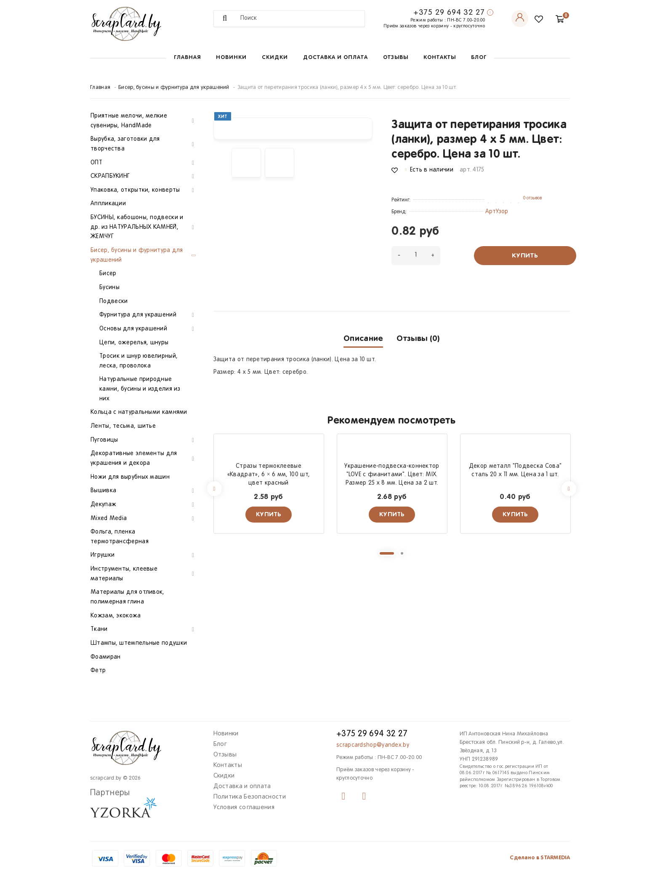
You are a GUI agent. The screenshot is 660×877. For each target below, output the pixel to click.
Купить (525, 255)
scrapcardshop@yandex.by (372, 745)
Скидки (275, 57)
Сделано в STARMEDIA (540, 858)
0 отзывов (532, 198)
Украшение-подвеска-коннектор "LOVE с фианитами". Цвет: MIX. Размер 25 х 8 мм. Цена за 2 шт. (391, 475)
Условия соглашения (243, 807)
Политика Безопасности (249, 797)
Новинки (231, 57)
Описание (363, 339)
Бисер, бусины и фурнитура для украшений (173, 87)
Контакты (439, 57)
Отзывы (395, 57)
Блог (479, 57)
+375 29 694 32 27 (449, 12)
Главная (187, 57)
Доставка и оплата (335, 57)
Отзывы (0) (418, 339)
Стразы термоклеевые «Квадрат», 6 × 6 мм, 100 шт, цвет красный (268, 475)
